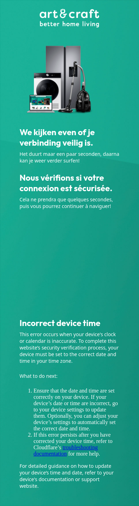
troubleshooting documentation (66, 450)
